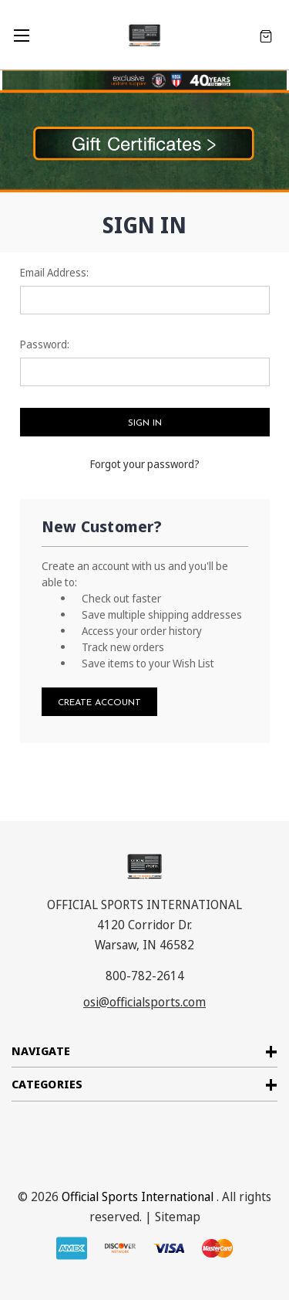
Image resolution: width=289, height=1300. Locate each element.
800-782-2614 (145, 975)
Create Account (99, 703)
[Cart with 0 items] (266, 35)
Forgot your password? (145, 464)
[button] (144, 141)
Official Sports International (137, 1196)
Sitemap (177, 1216)
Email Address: (54, 272)
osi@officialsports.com (144, 1001)
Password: (44, 344)
